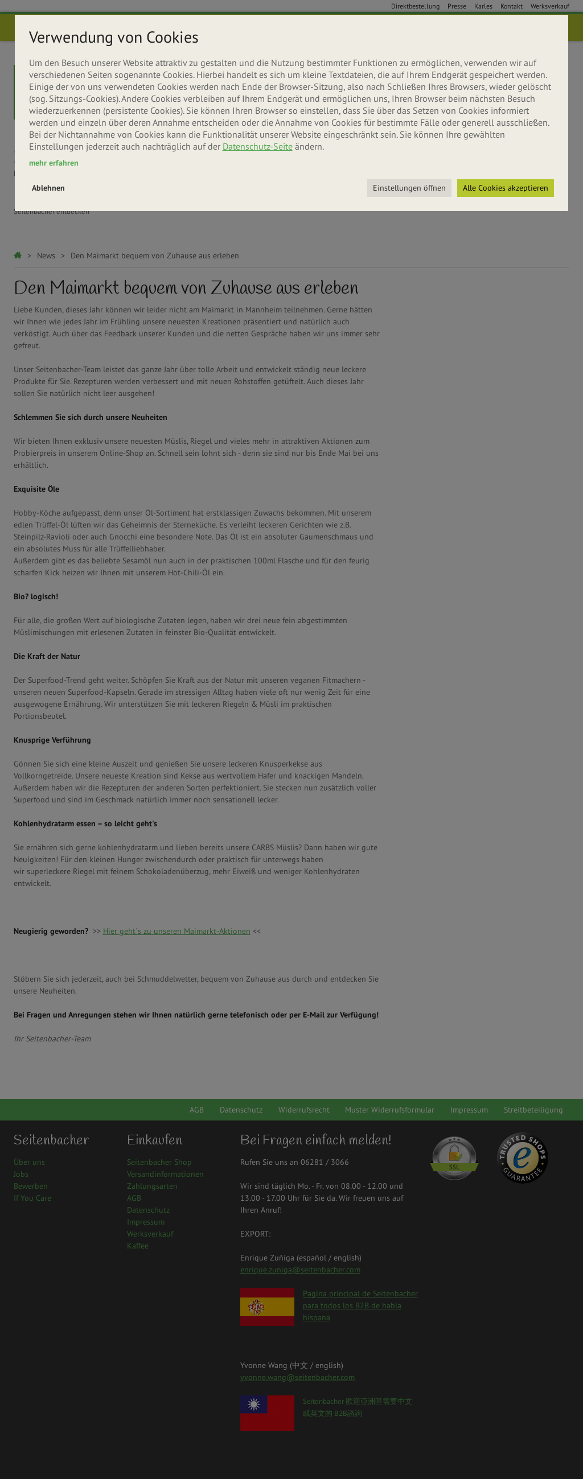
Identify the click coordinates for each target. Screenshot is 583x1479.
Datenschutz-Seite (258, 146)
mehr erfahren (54, 163)
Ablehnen (48, 188)
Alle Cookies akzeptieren (505, 188)
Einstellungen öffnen (409, 188)
